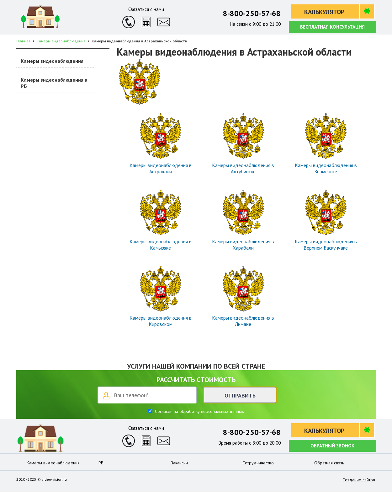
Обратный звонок (332, 446)
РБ (100, 463)
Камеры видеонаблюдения (52, 61)
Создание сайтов (358, 480)
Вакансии (179, 463)
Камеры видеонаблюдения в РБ (54, 83)
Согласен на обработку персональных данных (199, 411)
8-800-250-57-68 (252, 13)
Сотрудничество (258, 463)
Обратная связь (329, 463)
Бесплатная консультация (332, 27)
